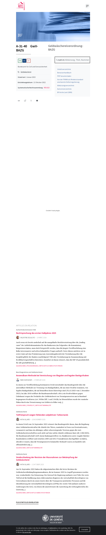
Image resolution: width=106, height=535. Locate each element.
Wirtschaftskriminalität (43, 406)
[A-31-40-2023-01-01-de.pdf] (53, 210)
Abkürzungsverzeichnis (65, 86)
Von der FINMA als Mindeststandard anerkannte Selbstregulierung (70, 81)
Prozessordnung (32, 367)
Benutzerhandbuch (64, 74)
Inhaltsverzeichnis (64, 70)
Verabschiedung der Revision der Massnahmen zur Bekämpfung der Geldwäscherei (47, 459)
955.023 (46, 88)
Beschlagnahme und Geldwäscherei (29, 373)
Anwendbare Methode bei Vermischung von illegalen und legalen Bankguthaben (52, 376)
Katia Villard (25, 421)
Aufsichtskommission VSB (26, 331)
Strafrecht (30, 406)
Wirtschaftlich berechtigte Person (50, 367)
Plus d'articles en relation (27, 502)
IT (28, 61)
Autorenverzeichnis (64, 90)
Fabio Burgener (26, 381)
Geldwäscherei (26, 72)
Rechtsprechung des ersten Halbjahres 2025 (36, 334)
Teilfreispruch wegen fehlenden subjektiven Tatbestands (42, 416)
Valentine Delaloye (27, 339)
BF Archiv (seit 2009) (64, 93)
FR (20, 61)
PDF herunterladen (64, 77)
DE (24, 61)
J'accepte (84, 529)
